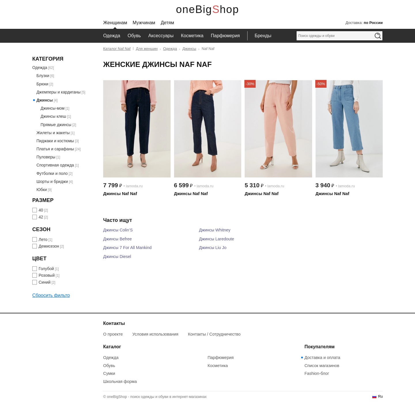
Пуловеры (45, 157)
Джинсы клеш (53, 116)
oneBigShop (207, 9)
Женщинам (115, 22)
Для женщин (147, 48)
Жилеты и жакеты (53, 132)
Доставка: (364, 22)
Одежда (111, 35)
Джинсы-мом (53, 108)
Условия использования (155, 334)
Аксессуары (160, 35)
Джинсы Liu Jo (212, 247)
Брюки (42, 84)
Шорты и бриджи (52, 181)
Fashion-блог (316, 373)
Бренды (262, 35)
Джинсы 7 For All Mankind (127, 247)
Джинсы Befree (117, 239)
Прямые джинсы (56, 124)
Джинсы (189, 48)
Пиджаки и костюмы (55, 141)
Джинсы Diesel (117, 256)
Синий (44, 282)
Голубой (46, 268)
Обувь (134, 35)
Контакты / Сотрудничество (214, 334)
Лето (43, 239)
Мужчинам (144, 22)
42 (41, 217)
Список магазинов (321, 365)
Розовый (47, 275)
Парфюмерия (225, 35)
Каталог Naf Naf (117, 48)
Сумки (109, 373)
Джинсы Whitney (214, 230)
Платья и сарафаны (55, 149)
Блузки (42, 75)
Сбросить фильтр (51, 295)
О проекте (113, 334)
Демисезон (49, 246)
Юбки (41, 189)
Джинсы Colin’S (118, 230)
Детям (167, 22)
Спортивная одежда (55, 165)
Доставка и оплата (322, 357)
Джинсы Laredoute (216, 239)
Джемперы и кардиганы (58, 92)
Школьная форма (120, 381)
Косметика (192, 35)
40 (41, 210)
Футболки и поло (51, 173)
